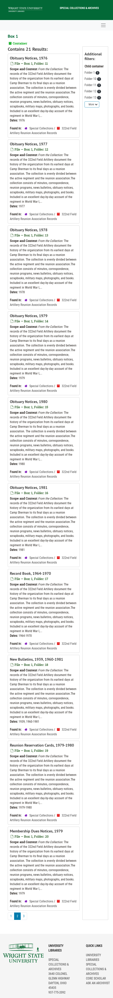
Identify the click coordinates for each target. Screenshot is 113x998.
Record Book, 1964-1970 (30, 573)
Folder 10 (91, 79)
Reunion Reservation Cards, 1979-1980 (42, 745)
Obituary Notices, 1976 (28, 58)
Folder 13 (91, 97)
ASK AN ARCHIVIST (98, 983)
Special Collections (41, 128)
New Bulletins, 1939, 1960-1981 (36, 659)
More (93, 104)
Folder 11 (91, 85)
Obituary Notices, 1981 (28, 487)
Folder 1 (90, 72)
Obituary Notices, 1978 (28, 229)
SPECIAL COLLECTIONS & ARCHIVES (96, 969)
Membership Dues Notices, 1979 (36, 831)
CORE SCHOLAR (96, 978)
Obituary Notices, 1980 (28, 401)
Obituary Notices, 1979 (28, 315)
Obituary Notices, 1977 (28, 144)
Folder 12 (91, 91)
